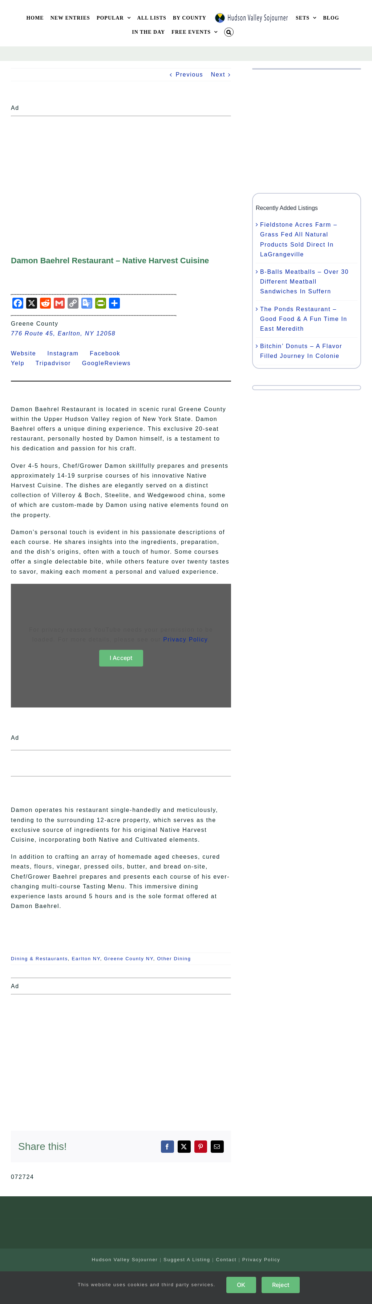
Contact (226, 1259)
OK (241, 1284)
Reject (280, 1284)
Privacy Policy (185, 639)
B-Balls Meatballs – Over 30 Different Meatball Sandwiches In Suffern (304, 281)
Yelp (22, 363)
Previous (189, 74)
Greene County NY (128, 958)
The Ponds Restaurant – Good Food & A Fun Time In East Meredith (303, 319)
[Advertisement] (121, 170)
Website (28, 353)
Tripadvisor (58, 363)
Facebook (109, 353)
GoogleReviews (111, 363)
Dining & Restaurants (39, 958)
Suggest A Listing (186, 1259)
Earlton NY (86, 958)
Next (218, 74)
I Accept (121, 657)
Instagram (67, 353)
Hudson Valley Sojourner (125, 1259)
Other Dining (174, 958)
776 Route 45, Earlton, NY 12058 (63, 333)
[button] (229, 32)
